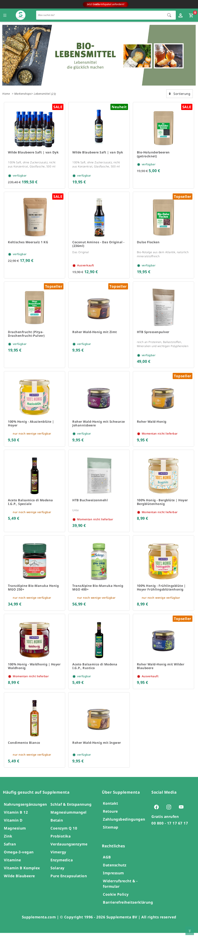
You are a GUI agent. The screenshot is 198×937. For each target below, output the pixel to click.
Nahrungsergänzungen (25, 808)
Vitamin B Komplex (22, 871)
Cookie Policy (116, 898)
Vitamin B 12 (16, 816)
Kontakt (110, 807)
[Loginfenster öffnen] (181, 15)
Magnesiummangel (68, 816)
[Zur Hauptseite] (20, 15)
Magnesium (15, 832)
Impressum (113, 877)
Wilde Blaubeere (19, 879)
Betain (56, 824)
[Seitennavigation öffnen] (5, 15)
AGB (107, 861)
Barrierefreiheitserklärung (128, 906)
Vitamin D (13, 824)
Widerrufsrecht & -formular (120, 887)
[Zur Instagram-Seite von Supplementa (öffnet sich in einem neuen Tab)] (170, 811)
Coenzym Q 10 (63, 832)
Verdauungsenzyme (68, 848)
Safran (10, 848)
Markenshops (23, 93)
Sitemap (110, 831)
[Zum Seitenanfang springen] (189, 931)
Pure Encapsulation (68, 879)
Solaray (57, 871)
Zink (8, 840)
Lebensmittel (42, 93)
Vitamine (12, 864)
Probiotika (60, 840)
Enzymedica (61, 864)
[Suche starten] (169, 15)
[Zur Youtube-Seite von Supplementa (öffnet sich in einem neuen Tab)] (182, 811)
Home (6, 93)
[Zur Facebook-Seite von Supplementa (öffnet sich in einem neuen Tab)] (157, 811)
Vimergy (58, 856)
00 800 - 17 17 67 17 (169, 827)
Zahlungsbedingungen (124, 823)
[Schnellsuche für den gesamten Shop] (99, 15)
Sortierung (179, 94)
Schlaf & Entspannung (70, 808)
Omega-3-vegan (19, 856)
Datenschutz (114, 869)
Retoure (110, 815)
